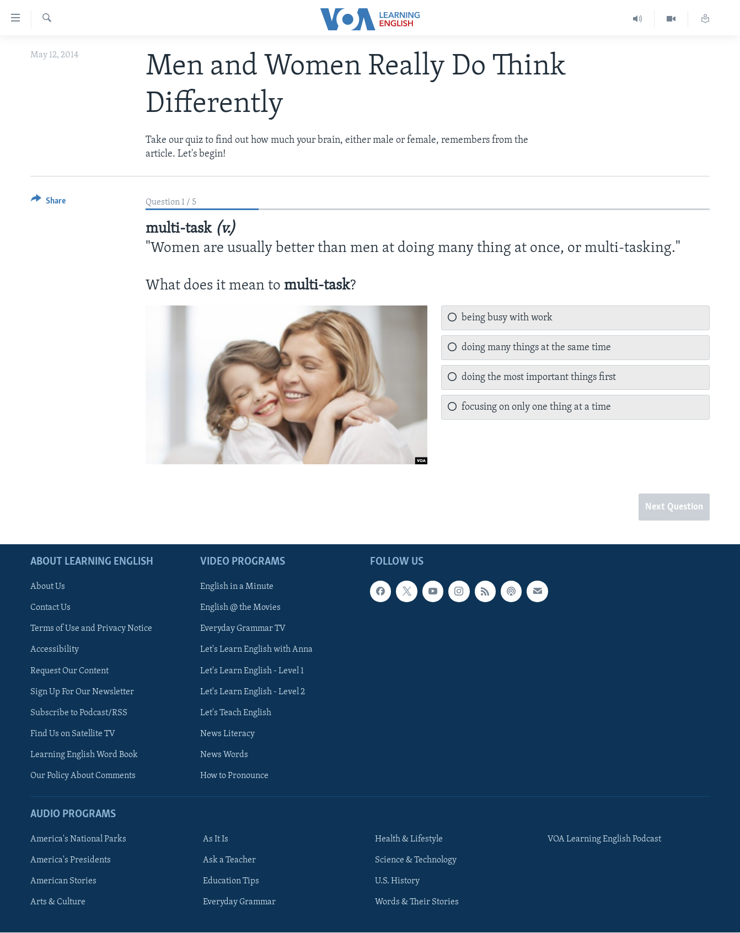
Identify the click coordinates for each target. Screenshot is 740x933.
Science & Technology (416, 860)
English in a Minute (237, 587)
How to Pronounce (234, 775)
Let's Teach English (235, 713)
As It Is (215, 839)
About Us (47, 587)
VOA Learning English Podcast (604, 839)
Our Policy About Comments (83, 775)
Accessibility (54, 650)
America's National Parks (78, 839)
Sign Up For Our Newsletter (82, 692)
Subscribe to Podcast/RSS (78, 713)
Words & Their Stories (417, 902)
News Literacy (227, 734)
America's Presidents (70, 860)
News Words (224, 754)
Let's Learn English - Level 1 (252, 671)
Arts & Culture (57, 902)
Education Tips (231, 881)
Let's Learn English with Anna (256, 650)
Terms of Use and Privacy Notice (91, 629)
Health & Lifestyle (409, 839)
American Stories (63, 881)
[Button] (48, 202)
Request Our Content (69, 671)
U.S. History (397, 881)
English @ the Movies (240, 608)
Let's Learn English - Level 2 (252, 692)
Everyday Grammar (239, 902)
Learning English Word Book (84, 754)
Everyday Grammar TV (243, 629)
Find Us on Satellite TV (72, 734)
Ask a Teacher (229, 860)
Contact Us (50, 608)
